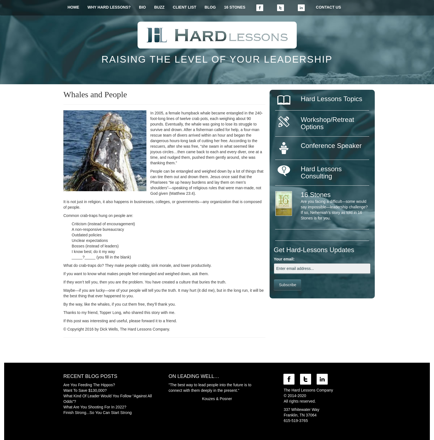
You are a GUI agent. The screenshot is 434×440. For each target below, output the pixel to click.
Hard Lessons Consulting (321, 172)
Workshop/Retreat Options (327, 123)
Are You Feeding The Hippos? (89, 385)
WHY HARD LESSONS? (109, 7)
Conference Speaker (331, 145)
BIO (142, 7)
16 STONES (235, 7)
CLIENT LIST (184, 7)
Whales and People (95, 94)
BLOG (210, 7)
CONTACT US (328, 7)
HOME (73, 7)
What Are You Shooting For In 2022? (94, 407)
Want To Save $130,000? (85, 390)
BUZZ (159, 7)
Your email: (284, 259)
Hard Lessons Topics (331, 99)
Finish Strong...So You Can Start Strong (97, 412)
